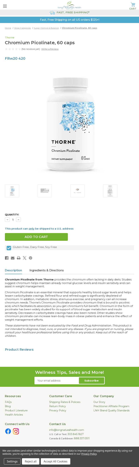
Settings (12, 461)
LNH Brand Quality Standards (111, 410)
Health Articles (14, 414)
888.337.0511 (82, 438)
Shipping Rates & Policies (64, 402)
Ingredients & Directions (46, 270)
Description (13, 270)
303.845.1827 (76, 434)
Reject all (31, 461)
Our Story (99, 402)
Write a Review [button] (50, 49)
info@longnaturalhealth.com (66, 430)
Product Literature (16, 410)
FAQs (8, 402)
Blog (8, 406)
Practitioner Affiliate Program (111, 406)
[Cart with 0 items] (133, 6)
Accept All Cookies (55, 461)
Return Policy (57, 406)
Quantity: (12, 214)
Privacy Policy (57, 410)
